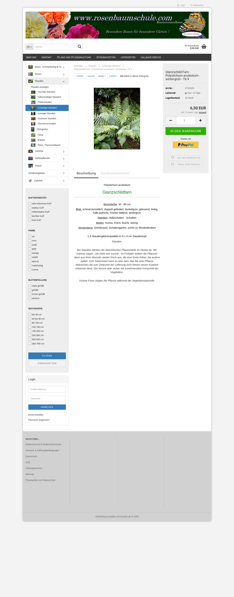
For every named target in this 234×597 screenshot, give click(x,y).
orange (33, 253)
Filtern (47, 355)
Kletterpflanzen (39, 158)
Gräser (35, 166)
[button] (171, 121)
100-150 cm (36, 327)
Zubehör (35, 181)
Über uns (31, 57)
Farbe (31, 230)
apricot (33, 261)
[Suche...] (29, 47)
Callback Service (151, 57)
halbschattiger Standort (46, 97)
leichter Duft (36, 216)
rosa (32, 240)
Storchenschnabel (43, 123)
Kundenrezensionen (115, 173)
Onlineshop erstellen (105, 516)
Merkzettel (197, 5)
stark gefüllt (36, 285)
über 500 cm (36, 343)
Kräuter (38, 140)
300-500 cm (36, 339)
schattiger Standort (44, 108)
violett (33, 257)
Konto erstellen (35, 414)
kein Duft (34, 220)
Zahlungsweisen (34, 468)
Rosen (34, 74)
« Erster (79, 76)
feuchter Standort (43, 92)
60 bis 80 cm (36, 318)
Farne (37, 135)
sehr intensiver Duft (39, 203)
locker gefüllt (36, 294)
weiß (32, 244)
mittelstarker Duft (38, 211)
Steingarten (39, 129)
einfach (33, 298)
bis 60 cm (35, 314)
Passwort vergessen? (39, 420)
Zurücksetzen (47, 363)
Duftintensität (37, 197)
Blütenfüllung (37, 280)
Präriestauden (41, 102)
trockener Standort (43, 118)
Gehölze (35, 151)
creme (33, 269)
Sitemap (30, 474)
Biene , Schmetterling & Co (44, 67)
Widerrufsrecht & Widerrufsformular (43, 444)
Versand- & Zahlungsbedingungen (42, 450)
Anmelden (47, 407)
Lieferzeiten (128, 57)
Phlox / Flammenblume (46, 145)
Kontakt (47, 57)
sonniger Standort (43, 113)
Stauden (35, 81)
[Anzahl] (185, 121)
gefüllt (33, 290)
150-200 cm (36, 331)
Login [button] (181, 5)
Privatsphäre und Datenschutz (40, 480)
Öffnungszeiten (106, 57)
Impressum (31, 456)
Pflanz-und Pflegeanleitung (74, 57)
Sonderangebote (36, 173)
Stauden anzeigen (40, 87)
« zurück (90, 76)
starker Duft (36, 207)
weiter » (102, 76)
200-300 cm (36, 335)
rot (31, 236)
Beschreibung (86, 173)
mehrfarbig (35, 265)
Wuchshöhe (35, 308)
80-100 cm (35, 322)
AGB (28, 462)
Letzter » (113, 76)
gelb (32, 248)
